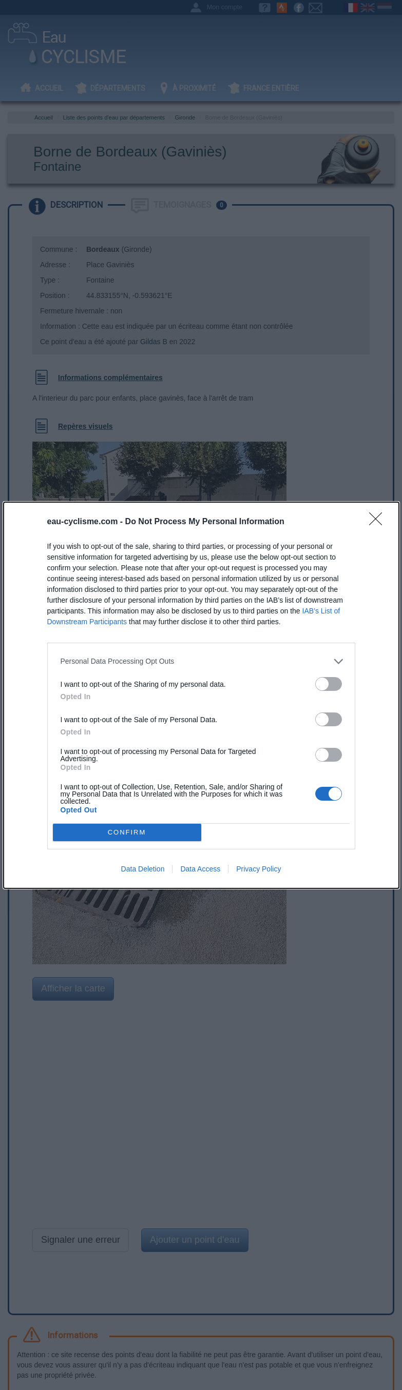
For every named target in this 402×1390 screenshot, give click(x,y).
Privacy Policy (258, 869)
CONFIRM (127, 832)
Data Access (200, 869)
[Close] (379, 522)
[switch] (328, 684)
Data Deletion (143, 869)
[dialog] (201, 695)
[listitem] (201, 661)
